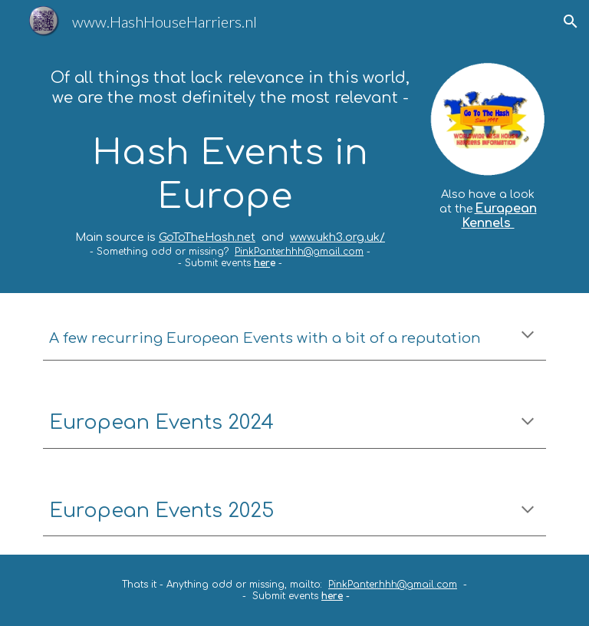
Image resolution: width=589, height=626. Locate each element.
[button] (570, 21)
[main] (229, 168)
